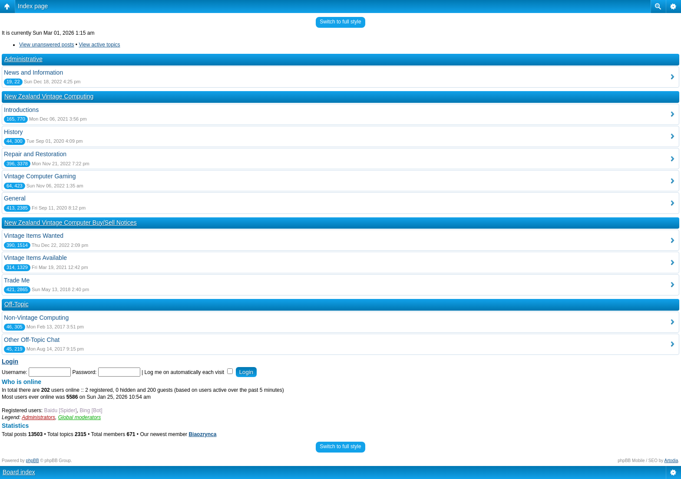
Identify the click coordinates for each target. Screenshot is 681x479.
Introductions (21, 109)
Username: (14, 372)
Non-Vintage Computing (36, 317)
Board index (19, 472)
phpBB (32, 460)
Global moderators (79, 417)
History (13, 131)
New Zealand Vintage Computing (48, 96)
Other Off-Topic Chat (32, 339)
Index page (33, 6)
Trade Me (17, 280)
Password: (84, 372)
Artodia (671, 460)
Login (10, 361)
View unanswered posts (46, 45)
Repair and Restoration (35, 154)
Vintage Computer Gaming (40, 176)
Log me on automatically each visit (189, 372)
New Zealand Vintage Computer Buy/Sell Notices (70, 222)
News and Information (33, 72)
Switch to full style (340, 22)
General (15, 198)
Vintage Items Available (35, 257)
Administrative (23, 59)
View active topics (99, 45)
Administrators (38, 417)
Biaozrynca (202, 434)
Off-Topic (16, 304)
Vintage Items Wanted (33, 235)
